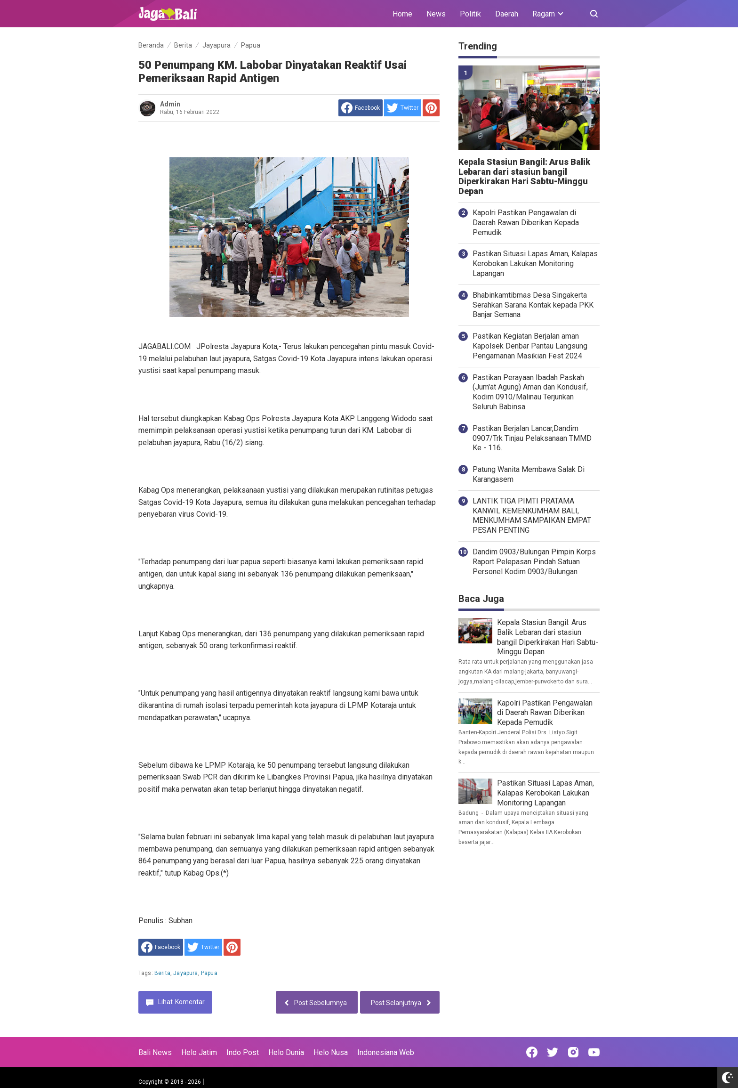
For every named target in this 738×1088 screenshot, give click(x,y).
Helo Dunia (286, 1052)
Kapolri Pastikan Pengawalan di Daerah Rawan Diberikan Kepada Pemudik (526, 222)
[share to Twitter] (402, 107)
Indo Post (242, 1052)
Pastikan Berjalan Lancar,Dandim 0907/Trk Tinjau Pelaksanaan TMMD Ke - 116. (532, 438)
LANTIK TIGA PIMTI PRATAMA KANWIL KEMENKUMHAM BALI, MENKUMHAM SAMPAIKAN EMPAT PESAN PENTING (532, 515)
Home (402, 13)
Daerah (506, 13)
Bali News (155, 1052)
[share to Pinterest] (431, 107)
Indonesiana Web (385, 1052)
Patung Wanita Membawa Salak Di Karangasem (529, 474)
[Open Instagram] (573, 1052)
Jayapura (185, 973)
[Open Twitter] (552, 1052)
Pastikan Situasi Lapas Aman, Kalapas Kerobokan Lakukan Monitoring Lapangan (535, 263)
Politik (470, 13)
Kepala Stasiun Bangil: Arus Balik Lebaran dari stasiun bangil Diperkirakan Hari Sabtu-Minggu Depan (524, 176)
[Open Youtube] (594, 1052)
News (436, 13)
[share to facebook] (360, 107)
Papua (209, 973)
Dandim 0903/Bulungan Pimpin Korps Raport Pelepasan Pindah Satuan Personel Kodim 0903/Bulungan (534, 561)
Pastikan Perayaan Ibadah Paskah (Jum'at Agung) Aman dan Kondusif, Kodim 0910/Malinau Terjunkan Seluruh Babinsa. (530, 392)
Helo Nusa (330, 1052)
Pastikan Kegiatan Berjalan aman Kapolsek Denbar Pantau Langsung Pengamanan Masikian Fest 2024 (530, 346)
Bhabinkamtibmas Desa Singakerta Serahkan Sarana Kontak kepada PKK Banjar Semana (533, 305)
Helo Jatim (199, 1052)
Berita (162, 973)
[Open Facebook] (531, 1052)
